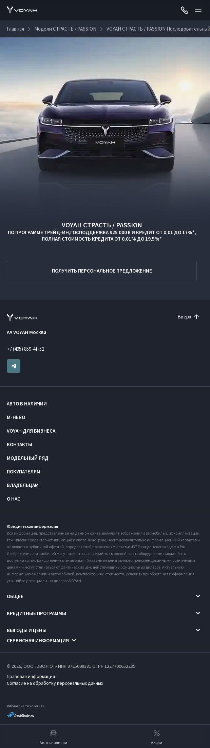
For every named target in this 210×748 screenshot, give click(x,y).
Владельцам (23, 485)
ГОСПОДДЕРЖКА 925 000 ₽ (100, 232)
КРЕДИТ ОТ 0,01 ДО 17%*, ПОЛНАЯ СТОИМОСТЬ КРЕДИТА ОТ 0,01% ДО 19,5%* (119, 235)
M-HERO (16, 417)
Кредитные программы (36, 613)
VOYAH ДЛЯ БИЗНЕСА (31, 431)
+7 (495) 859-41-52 (25, 349)
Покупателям (23, 471)
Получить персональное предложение (102, 270)
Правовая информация (31, 676)
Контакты (19, 444)
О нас (13, 498)
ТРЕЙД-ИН (56, 232)
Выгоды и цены (26, 630)
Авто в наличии (27, 403)
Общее (15, 596)
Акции (156, 736)
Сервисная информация (38, 640)
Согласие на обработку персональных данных (55, 683)
